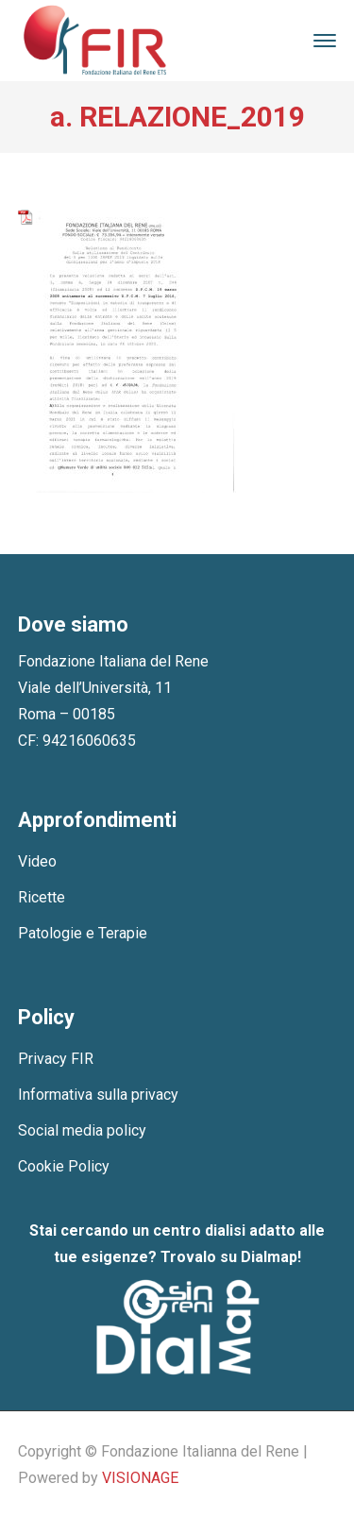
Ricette (41, 897)
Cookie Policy (64, 1166)
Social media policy (82, 1130)
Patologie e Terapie (82, 933)
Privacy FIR (55, 1059)
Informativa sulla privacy (98, 1095)
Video (37, 861)
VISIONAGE (140, 1478)
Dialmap (269, 1257)
